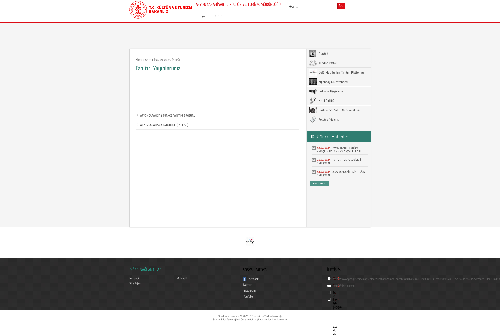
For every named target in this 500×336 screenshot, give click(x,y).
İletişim (201, 16)
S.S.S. (218, 16)
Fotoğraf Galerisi (324, 119)
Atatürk (318, 53)
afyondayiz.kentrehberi (328, 81)
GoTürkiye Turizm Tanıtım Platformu (336, 72)
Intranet (134, 278)
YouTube (248, 297)
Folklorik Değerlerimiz (327, 91)
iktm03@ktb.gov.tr (344, 286)
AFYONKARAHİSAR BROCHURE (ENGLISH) (162, 125)
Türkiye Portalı (323, 63)
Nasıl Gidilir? (321, 100)
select (336, 6)
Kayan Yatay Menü (167, 59)
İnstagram (250, 291)
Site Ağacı (135, 283)
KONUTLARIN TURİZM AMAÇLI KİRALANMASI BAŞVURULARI (339, 149)
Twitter (247, 285)
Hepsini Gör (319, 183)
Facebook (253, 279)
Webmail (182, 278)
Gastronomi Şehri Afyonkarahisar (334, 110)
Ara (341, 6)
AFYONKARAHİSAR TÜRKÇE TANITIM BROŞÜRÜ (166, 115)
